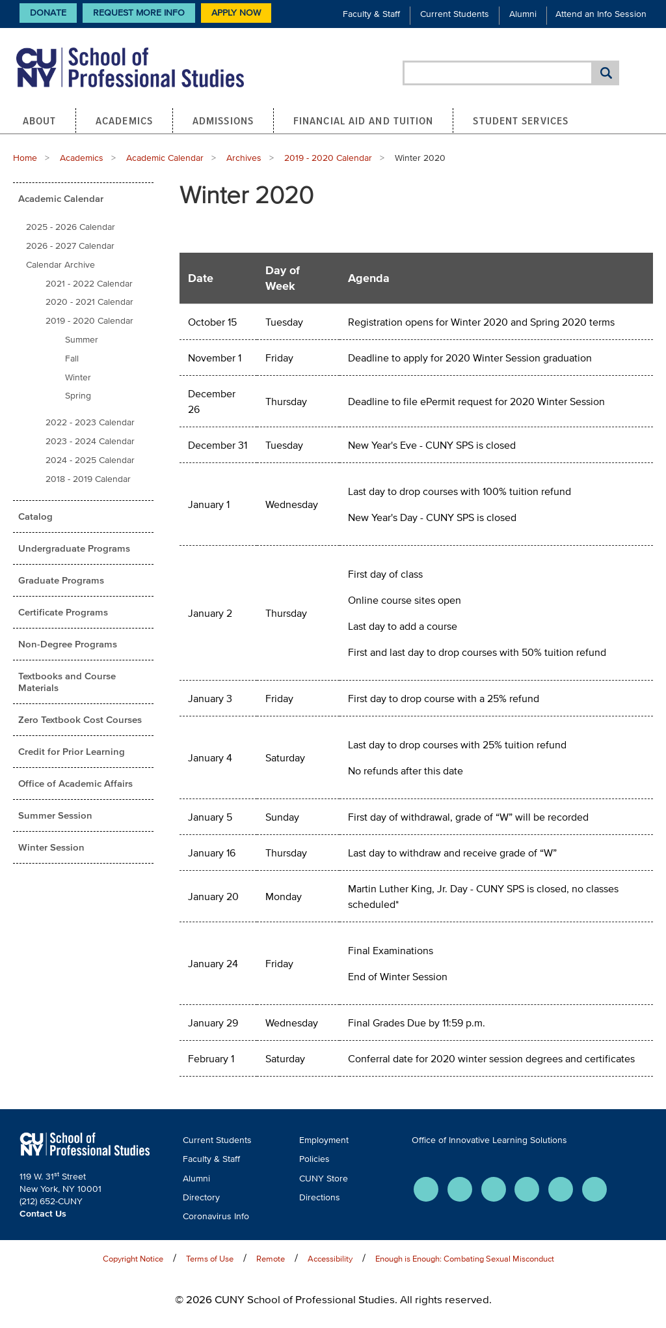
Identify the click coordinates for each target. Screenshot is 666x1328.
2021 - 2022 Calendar (89, 284)
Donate (48, 13)
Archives (243, 158)
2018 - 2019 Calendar (88, 479)
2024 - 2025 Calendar (90, 460)
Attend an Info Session (600, 14)
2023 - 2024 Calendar (90, 441)
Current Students (454, 14)
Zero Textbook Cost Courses (80, 719)
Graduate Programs (61, 580)
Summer (81, 340)
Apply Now (236, 13)
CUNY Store (323, 1178)
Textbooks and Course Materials (67, 681)
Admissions (223, 120)
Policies (314, 1159)
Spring (78, 396)
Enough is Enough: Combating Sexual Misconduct (464, 1259)
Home (25, 158)
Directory (201, 1197)
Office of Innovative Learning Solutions (489, 1140)
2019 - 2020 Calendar (328, 158)
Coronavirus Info (216, 1216)
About (40, 120)
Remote (270, 1259)
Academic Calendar (165, 158)
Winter (78, 377)
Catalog (35, 516)
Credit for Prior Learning (71, 751)
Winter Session (51, 847)
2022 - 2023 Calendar (90, 422)
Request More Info (139, 13)
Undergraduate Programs (74, 548)
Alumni (523, 14)
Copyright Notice (133, 1259)
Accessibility (330, 1259)
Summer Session (55, 815)
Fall (72, 358)
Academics (124, 120)
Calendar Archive (60, 265)
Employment (324, 1140)
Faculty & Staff (371, 14)
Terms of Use (209, 1259)
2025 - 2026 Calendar (70, 227)
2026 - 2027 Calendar (70, 246)
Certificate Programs (63, 611)
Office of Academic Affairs (75, 783)
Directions (319, 1197)
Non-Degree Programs (67, 643)
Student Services (520, 120)
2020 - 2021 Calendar (89, 302)
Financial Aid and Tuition (363, 120)
